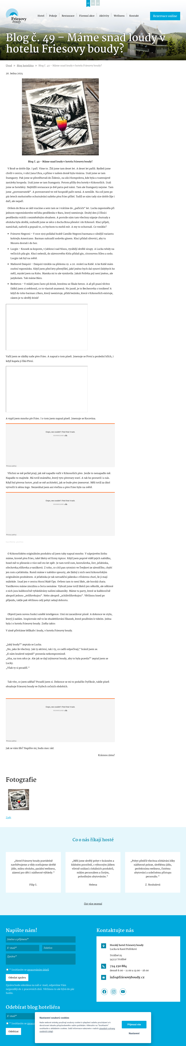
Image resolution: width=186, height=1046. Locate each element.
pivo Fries (19, 542)
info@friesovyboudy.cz (127, 977)
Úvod (9, 66)
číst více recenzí (93, 904)
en (93, 3)
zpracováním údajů (38, 970)
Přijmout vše (134, 1024)
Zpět (8, 818)
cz (88, 3)
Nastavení (134, 1033)
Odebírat (13, 1032)
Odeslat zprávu (17, 978)
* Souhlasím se (27, 970)
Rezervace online (165, 16)
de (98, 3)
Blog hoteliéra (25, 66)
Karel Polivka (10, 542)
